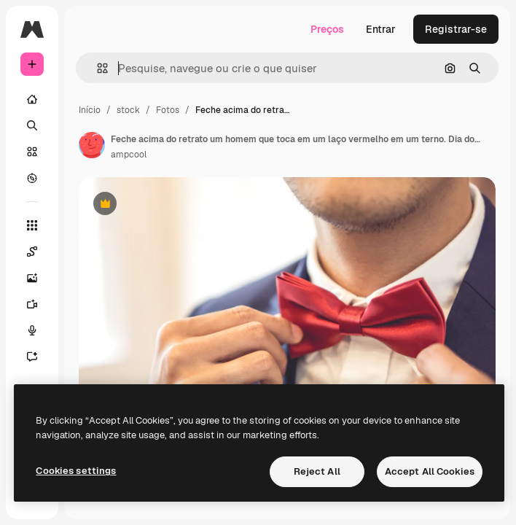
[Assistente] (39, 356)
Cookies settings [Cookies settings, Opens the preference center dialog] (76, 470)
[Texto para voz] (39, 330)
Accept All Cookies (429, 471)
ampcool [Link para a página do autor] (128, 154)
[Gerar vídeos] (39, 304)
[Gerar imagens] (39, 277)
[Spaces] (39, 251)
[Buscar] (32, 125)
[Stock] (32, 151)
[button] (97, 68)
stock (128, 110)
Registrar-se (456, 29)
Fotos (167, 110)
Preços (327, 29)
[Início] (32, 99)
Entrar (381, 29)
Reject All (317, 471)
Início (90, 110)
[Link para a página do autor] (92, 145)
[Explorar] (32, 178)
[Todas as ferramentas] (32, 225)
